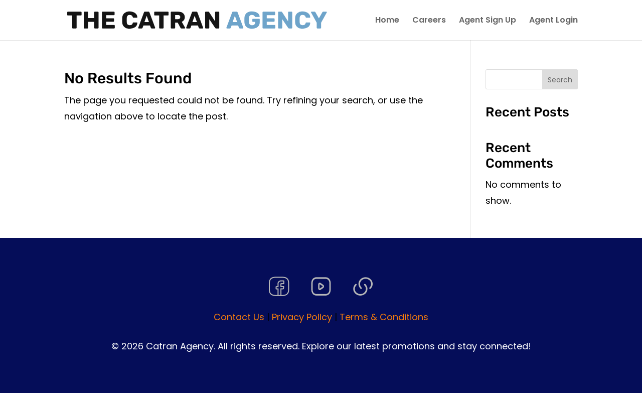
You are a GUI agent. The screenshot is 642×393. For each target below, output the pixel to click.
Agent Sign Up (487, 21)
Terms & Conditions (384, 317)
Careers (429, 21)
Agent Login (553, 21)
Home (387, 21)
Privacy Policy (302, 317)
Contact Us (239, 317)
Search (560, 80)
